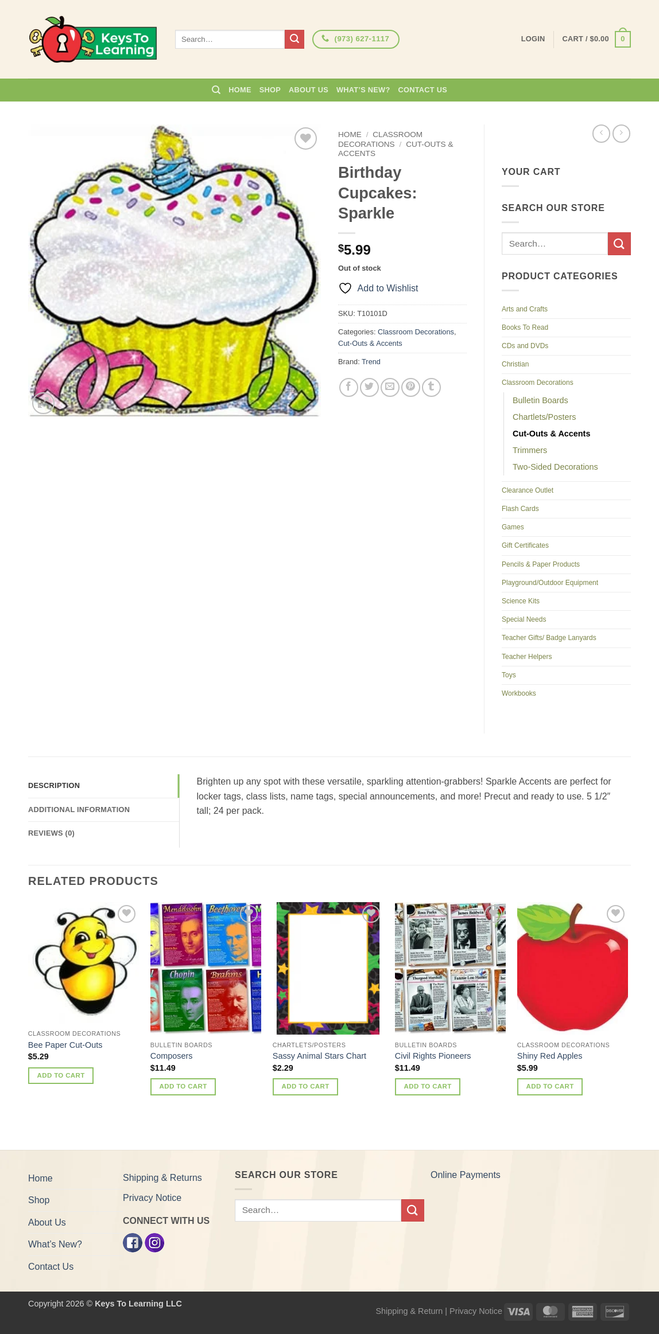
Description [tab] (54, 785)
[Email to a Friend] (390, 387)
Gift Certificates (525, 545)
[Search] (216, 90)
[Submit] (294, 39)
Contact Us (423, 89)
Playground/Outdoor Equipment (550, 583)
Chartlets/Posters (544, 417)
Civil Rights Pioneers (433, 1055)
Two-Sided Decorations (555, 466)
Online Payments (466, 1175)
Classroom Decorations (380, 139)
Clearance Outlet (527, 490)
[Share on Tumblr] (431, 387)
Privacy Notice (152, 1198)
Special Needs (524, 619)
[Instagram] (154, 1242)
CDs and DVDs (525, 346)
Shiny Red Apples (550, 1055)
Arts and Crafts (525, 309)
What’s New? (363, 89)
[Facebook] (132, 1242)
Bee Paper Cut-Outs (65, 1045)
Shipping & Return (409, 1311)
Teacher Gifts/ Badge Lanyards (549, 638)
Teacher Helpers (527, 657)
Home (239, 89)
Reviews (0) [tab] (51, 833)
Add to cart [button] (61, 1075)
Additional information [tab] (79, 809)
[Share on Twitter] (369, 387)
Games (513, 527)
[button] (597, 40)
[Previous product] (621, 133)
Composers (171, 1055)
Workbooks (519, 693)
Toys (509, 675)
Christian (515, 364)
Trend (371, 361)
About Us (308, 89)
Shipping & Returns (162, 1178)
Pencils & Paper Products (541, 564)
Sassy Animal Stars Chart (319, 1055)
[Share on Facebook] (348, 387)
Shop (270, 89)
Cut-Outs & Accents (370, 343)
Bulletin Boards (540, 400)
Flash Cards (520, 509)
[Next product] (601, 133)
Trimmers (530, 450)
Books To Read (525, 327)
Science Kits (521, 601)
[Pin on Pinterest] (410, 387)
